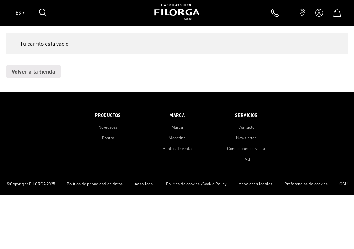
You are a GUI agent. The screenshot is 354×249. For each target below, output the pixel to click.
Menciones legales (255, 183)
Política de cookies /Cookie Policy (196, 183)
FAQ (246, 159)
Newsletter (246, 137)
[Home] (177, 17)
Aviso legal (144, 183)
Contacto (246, 127)
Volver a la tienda (33, 71)
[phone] (275, 13)
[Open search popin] (43, 12)
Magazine (177, 137)
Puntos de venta (177, 148)
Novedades (108, 127)
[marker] (302, 13)
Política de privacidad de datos (95, 183)
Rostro (108, 137)
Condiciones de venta (246, 148)
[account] (319, 13)
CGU (343, 183)
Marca (177, 127)
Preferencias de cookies (306, 183)
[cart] (337, 13)
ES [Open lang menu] (20, 13)
